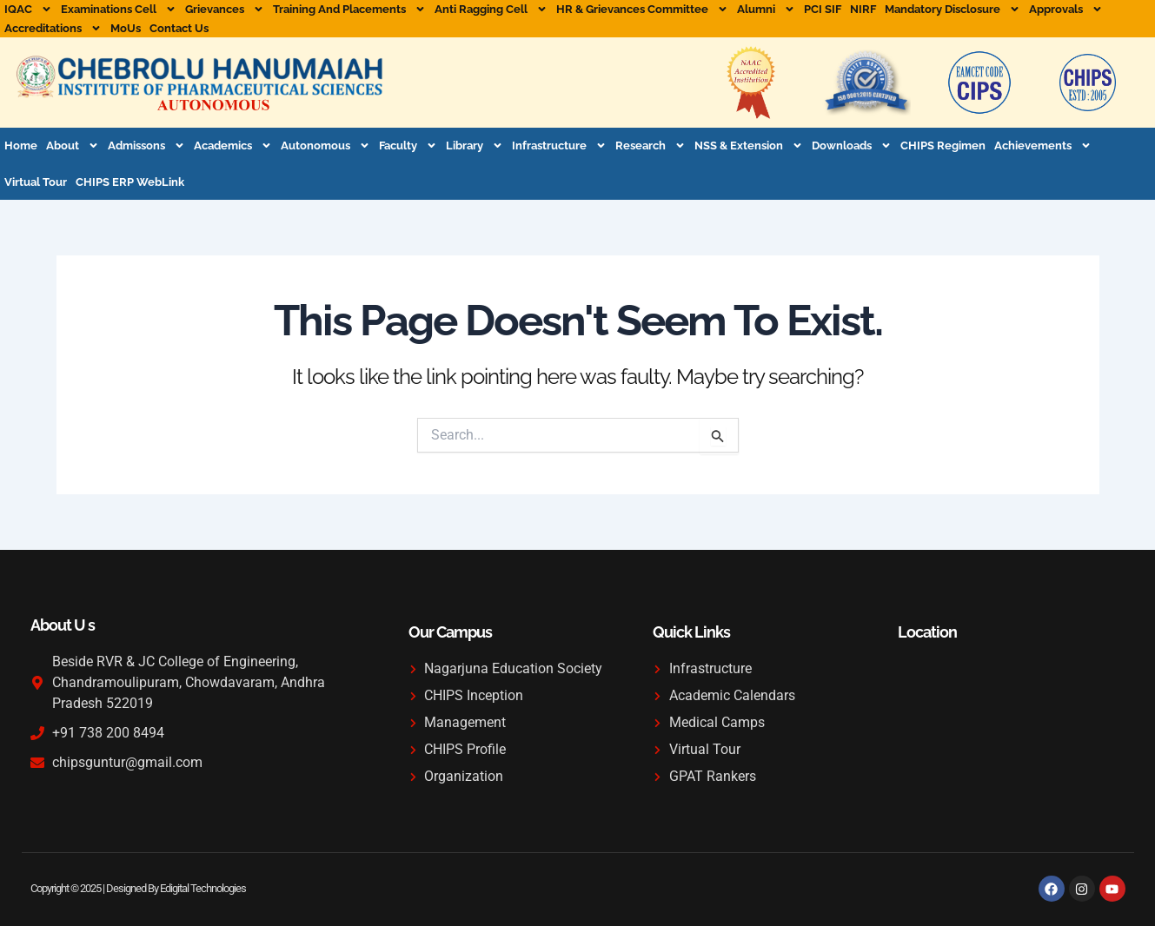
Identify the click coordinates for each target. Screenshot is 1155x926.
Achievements (1043, 145)
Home (20, 145)
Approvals (1066, 9)
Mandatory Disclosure (952, 9)
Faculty (408, 145)
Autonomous (325, 145)
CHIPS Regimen (943, 145)
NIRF (863, 9)
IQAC (28, 9)
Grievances (224, 9)
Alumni (766, 9)
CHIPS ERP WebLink (130, 182)
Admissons (146, 145)
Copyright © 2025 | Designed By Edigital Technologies (138, 888)
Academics (233, 145)
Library (474, 145)
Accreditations (53, 28)
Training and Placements (349, 9)
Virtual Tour (35, 182)
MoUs (125, 28)
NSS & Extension (748, 145)
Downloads (852, 145)
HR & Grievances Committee (642, 9)
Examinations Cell (118, 9)
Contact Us (179, 28)
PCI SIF (822, 9)
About (72, 145)
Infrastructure (559, 145)
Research (650, 145)
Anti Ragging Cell (491, 9)
